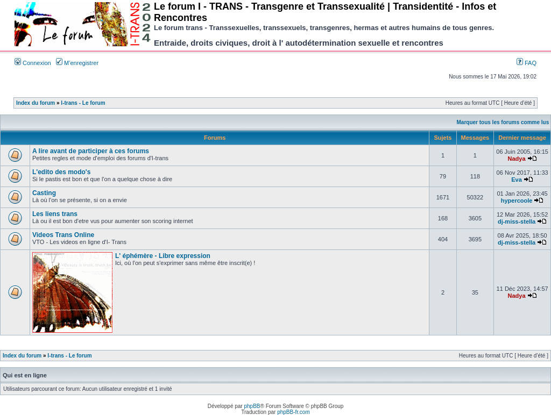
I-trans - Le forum (83, 103)
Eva (516, 179)
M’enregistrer (77, 63)
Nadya (517, 158)
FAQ (526, 63)
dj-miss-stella (516, 221)
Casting (44, 193)
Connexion (33, 63)
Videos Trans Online (63, 235)
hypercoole (517, 200)
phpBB (252, 406)
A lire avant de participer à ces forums (90, 151)
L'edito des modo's (61, 172)
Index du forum (35, 103)
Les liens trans (54, 214)
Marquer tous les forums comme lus (503, 122)
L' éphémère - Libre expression (162, 256)
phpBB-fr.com (293, 412)
